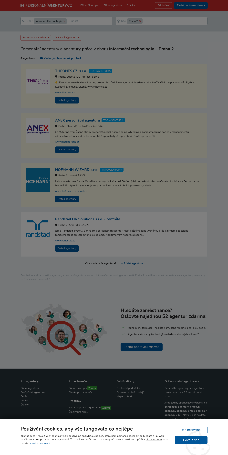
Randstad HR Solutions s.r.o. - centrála (87, 219)
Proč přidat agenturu (33, 392)
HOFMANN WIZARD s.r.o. (76, 169)
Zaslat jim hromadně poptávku (61, 58)
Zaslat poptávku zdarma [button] (191, 5)
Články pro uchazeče (81, 392)
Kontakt (25, 400)
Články (131, 5)
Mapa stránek (124, 396)
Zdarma (92, 388)
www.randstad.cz (65, 240)
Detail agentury (67, 100)
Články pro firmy (78, 412)
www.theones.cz (65, 92)
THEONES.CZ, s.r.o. (71, 71)
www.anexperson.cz (67, 142)
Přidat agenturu (113, 5)
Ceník (24, 396)
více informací (154, 439)
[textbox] (69, 21)
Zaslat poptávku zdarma (141, 347)
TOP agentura (100, 71)
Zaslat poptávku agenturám (85, 407)
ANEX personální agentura (77, 120)
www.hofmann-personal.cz (71, 191)
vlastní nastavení (40, 443)
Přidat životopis (89, 5)
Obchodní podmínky (128, 388)
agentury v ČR (173, 415)
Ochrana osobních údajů (130, 392)
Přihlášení (163, 5)
